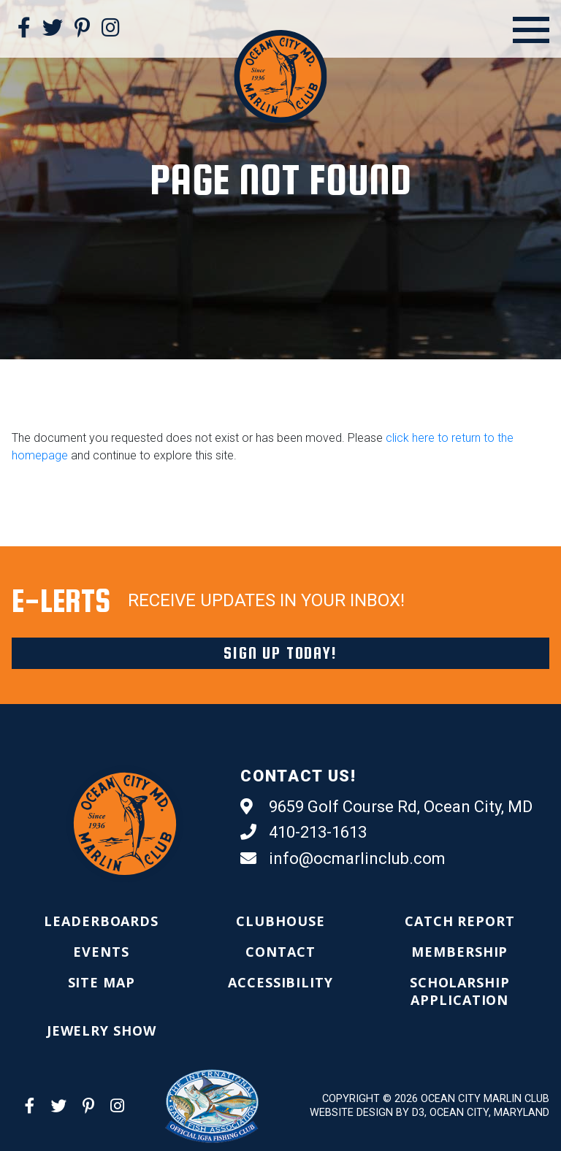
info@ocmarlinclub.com (343, 859)
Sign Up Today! (280, 652)
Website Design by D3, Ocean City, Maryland (429, 1112)
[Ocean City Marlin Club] (280, 76)
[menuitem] (101, 921)
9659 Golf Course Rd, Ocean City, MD (386, 807)
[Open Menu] (531, 30)
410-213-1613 (303, 833)
